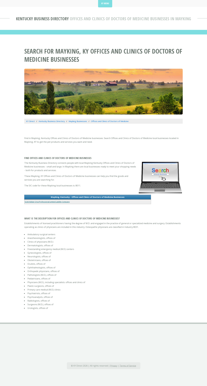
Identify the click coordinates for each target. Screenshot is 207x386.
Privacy (113, 365)
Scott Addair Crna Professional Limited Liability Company (47, 202)
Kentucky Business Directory (42, 18)
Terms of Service (127, 365)
